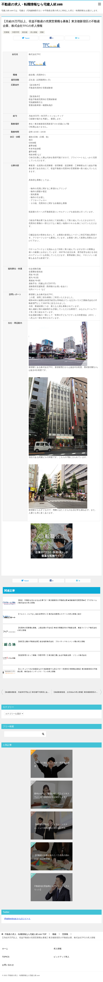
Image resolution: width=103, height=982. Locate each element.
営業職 (6, 32)
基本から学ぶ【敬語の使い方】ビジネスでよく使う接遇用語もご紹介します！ (51, 795)
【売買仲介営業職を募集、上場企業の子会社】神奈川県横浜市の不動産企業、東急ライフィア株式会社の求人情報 (57, 629)
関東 (42, 32)
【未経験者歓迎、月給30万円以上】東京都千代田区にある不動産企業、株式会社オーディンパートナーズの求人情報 (28, 692)
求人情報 (33, 32)
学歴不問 (15, 32)
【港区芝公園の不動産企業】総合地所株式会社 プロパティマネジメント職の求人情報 (51, 641)
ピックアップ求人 (61, 957)
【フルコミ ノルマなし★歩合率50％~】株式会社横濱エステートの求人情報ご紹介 (49, 614)
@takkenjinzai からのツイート (17, 918)
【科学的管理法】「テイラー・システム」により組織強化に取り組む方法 (50, 826)
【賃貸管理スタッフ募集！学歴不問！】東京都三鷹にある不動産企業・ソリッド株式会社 (52, 655)
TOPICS (5, 957)
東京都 (24, 32)
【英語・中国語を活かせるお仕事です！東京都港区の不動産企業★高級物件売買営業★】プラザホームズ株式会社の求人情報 (57, 601)
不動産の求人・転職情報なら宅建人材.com (32, 4)
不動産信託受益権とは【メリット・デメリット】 (51, 888)
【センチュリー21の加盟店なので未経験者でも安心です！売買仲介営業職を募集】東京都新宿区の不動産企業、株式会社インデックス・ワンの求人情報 (57, 670)
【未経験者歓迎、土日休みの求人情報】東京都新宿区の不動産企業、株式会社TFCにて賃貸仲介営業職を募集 (77, 692)
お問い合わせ (8, 965)
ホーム (5, 948)
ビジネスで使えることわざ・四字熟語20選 (52, 764)
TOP (26, 934)
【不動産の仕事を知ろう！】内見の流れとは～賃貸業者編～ (51, 857)
